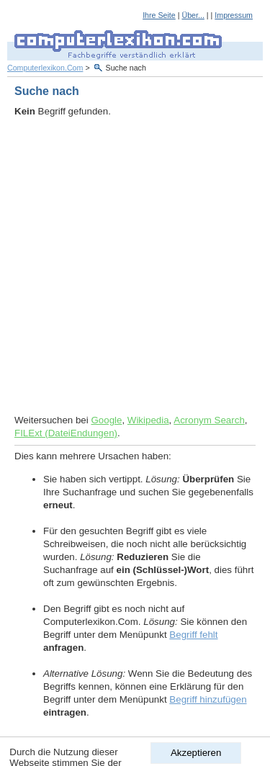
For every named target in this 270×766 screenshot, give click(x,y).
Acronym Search (209, 420)
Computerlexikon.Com (45, 67)
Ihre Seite (159, 15)
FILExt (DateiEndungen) (65, 433)
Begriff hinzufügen (207, 699)
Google (106, 420)
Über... (192, 15)
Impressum (234, 15)
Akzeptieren (196, 752)
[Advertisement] (135, 266)
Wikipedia (148, 420)
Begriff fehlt (193, 634)
